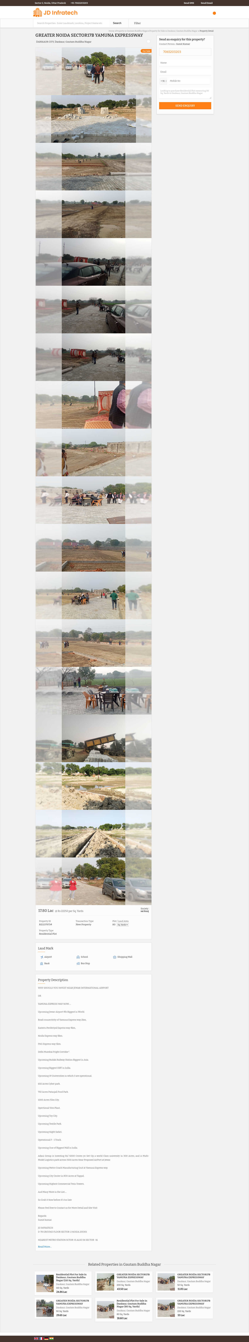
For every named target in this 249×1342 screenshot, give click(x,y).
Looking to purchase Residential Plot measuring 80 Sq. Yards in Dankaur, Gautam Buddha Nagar (185, 93)
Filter (137, 23)
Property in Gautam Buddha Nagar (132, 31)
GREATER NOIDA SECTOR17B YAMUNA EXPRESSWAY (133, 1276)
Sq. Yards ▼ (123, 925)
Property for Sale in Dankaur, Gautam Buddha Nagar (173, 31)
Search (117, 23)
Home (111, 31)
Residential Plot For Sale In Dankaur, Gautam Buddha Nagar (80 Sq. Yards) (132, 1303)
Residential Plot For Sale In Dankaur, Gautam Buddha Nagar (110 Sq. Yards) (71, 1277)
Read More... (45, 1246)
